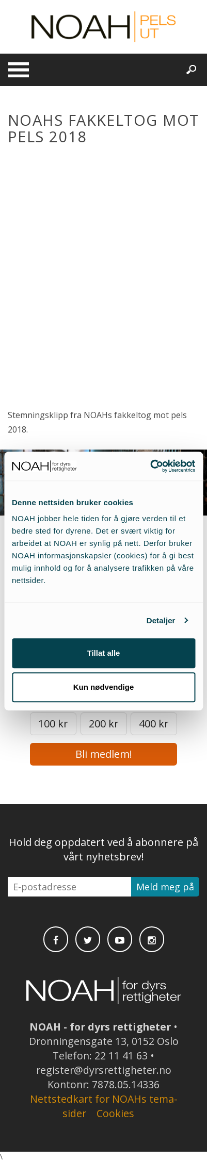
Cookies (115, 1113)
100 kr (53, 724)
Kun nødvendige (103, 687)
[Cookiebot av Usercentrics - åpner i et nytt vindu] (150, 466)
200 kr (104, 724)
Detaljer (161, 620)
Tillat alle (103, 653)
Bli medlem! (103, 754)
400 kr (154, 724)
